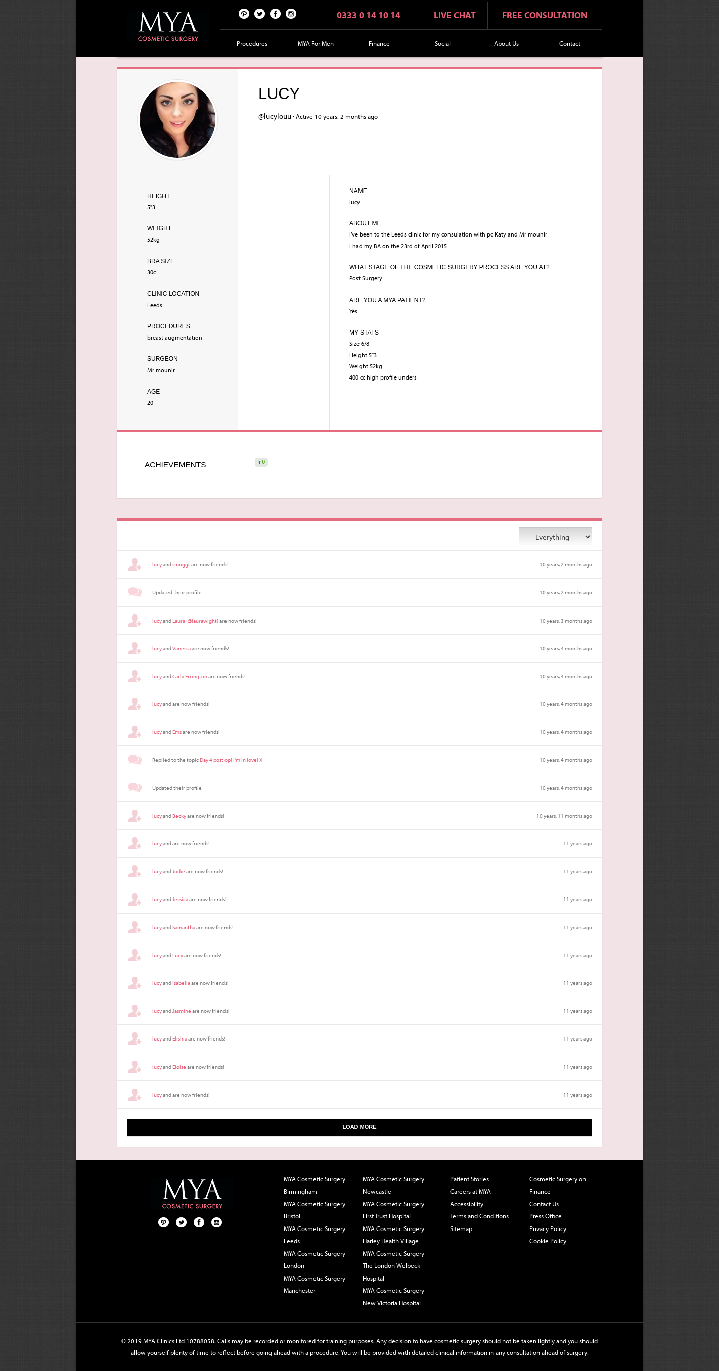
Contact (569, 43)
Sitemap (461, 1228)
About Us (506, 43)
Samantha (183, 927)
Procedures (252, 43)
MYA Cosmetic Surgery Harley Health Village (393, 1234)
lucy (157, 564)
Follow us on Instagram (291, 13)
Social (443, 43)
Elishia (179, 1038)
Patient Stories (469, 1179)
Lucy (177, 955)
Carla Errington (189, 676)
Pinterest (244, 13)
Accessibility (466, 1204)
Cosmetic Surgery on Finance (557, 1185)
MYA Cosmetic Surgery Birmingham (314, 1185)
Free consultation (544, 15)
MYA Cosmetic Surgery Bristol (314, 1210)
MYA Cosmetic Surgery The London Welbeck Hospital (393, 1265)
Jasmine (181, 1010)
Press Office (545, 1216)
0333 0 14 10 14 (368, 15)
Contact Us (544, 1204)
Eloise (179, 1066)
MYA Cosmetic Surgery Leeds (314, 1234)
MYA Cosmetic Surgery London (314, 1259)
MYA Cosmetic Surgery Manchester (314, 1284)
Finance (379, 43)
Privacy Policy (547, 1228)
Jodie (178, 871)
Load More (359, 1127)
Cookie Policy (547, 1241)
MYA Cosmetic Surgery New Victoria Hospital (393, 1296)
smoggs (181, 564)
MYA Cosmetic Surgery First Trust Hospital (393, 1210)
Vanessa (181, 648)
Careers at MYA (470, 1191)
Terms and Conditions (479, 1216)
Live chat (455, 15)
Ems (177, 731)
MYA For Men (316, 43)
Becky (179, 815)
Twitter (259, 13)
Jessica (180, 899)
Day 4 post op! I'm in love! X (231, 759)
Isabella (181, 982)
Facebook (275, 13)
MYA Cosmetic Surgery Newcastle (393, 1185)
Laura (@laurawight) (195, 620)
